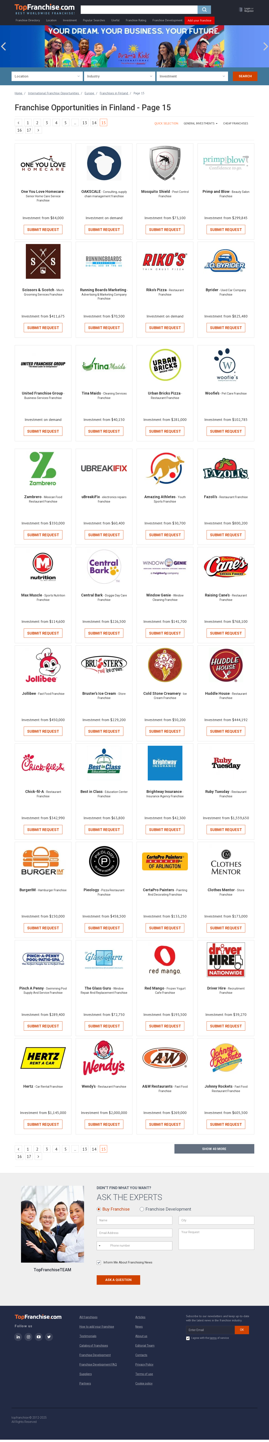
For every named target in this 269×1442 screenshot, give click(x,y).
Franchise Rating (136, 20)
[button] (245, 10)
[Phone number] (127, 1248)
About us (141, 1338)
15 (104, 123)
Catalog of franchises (93, 1348)
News (139, 1329)
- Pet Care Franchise (233, 394)
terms (213, 1340)
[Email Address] (134, 1235)
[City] (216, 1222)
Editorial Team (144, 1348)
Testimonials (87, 1338)
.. (75, 123)
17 (29, 130)
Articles (140, 1319)
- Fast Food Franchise (51, 695)
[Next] (38, 130)
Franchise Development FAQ (98, 1367)
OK (242, 1332)
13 (84, 123)
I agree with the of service (207, 1340)
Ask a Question (118, 1282)
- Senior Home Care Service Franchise (45, 197)
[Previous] (18, 122)
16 (19, 130)
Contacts (141, 1357)
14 (94, 123)
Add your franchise (199, 21)
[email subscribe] (210, 1332)
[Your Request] (216, 1241)
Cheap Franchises (235, 123)
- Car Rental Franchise (48, 1089)
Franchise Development (167, 20)
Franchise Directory (28, 20)
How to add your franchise (96, 1329)
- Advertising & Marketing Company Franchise (105, 295)
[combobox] (47, 76)
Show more (214, 1151)
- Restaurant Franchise (233, 498)
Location (51, 20)
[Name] (134, 1222)
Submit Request (43, 230)
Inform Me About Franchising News (124, 1265)
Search (245, 76)
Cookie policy (144, 1385)
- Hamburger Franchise (51, 892)
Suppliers (85, 1376)
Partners (85, 1385)
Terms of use (144, 1376)
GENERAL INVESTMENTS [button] (201, 123)
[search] (139, 10)
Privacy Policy (144, 1367)
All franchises (88, 1319)
